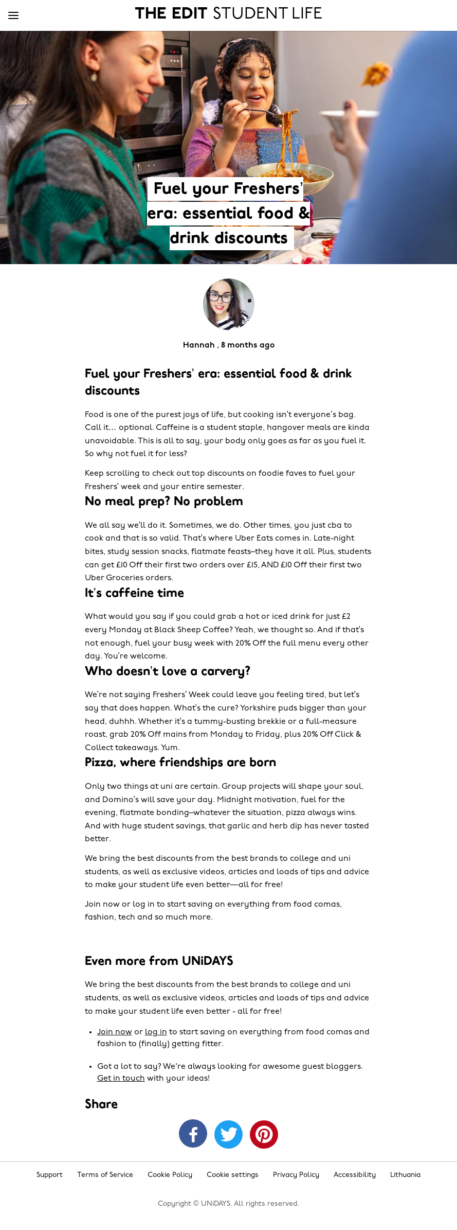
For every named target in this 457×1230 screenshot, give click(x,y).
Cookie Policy (170, 1175)
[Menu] (13, 16)
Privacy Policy (296, 1175)
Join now (114, 1032)
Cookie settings (233, 1175)
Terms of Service (105, 1175)
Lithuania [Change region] (405, 1175)
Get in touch (121, 1079)
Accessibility (355, 1175)
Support (49, 1175)
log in (156, 1032)
